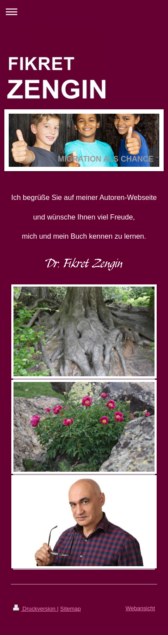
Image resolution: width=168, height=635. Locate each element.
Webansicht (140, 608)
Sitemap (70, 608)
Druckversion (35, 608)
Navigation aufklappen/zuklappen (84, 11)
